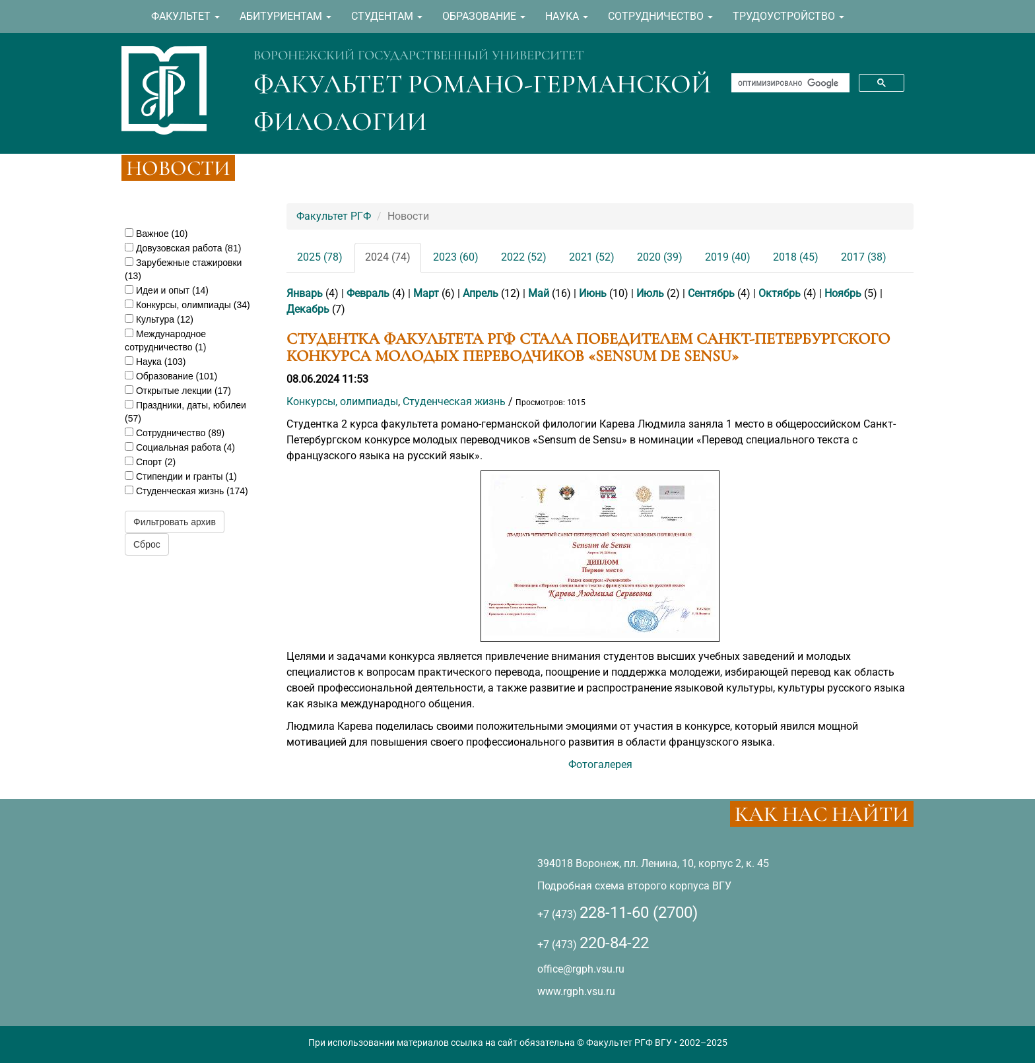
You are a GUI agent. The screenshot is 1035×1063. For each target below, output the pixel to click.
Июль (650, 293)
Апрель (480, 293)
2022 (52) (524, 257)
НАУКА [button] (566, 16)
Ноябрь (842, 293)
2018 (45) (795, 257)
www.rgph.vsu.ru (576, 991)
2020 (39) (660, 257)
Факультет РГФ (333, 216)
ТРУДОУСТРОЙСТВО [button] (788, 16)
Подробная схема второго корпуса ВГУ (634, 886)
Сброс (146, 544)
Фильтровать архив (174, 522)
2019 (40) (728, 257)
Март (426, 293)
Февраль (368, 293)
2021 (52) (592, 257)
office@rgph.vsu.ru (580, 969)
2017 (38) (863, 257)
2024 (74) (388, 257)
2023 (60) (456, 257)
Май (538, 293)
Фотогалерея (600, 764)
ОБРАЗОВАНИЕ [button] (483, 16)
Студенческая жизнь (454, 401)
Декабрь (307, 309)
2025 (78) (320, 257)
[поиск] (789, 83)
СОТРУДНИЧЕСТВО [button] (660, 16)
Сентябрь (711, 293)
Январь (304, 293)
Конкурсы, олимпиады (342, 401)
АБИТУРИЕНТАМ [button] (285, 16)
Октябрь (779, 293)
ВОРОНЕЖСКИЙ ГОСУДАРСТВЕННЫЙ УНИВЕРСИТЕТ (418, 55)
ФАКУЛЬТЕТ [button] (185, 16)
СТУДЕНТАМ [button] (386, 16)
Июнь (593, 293)
